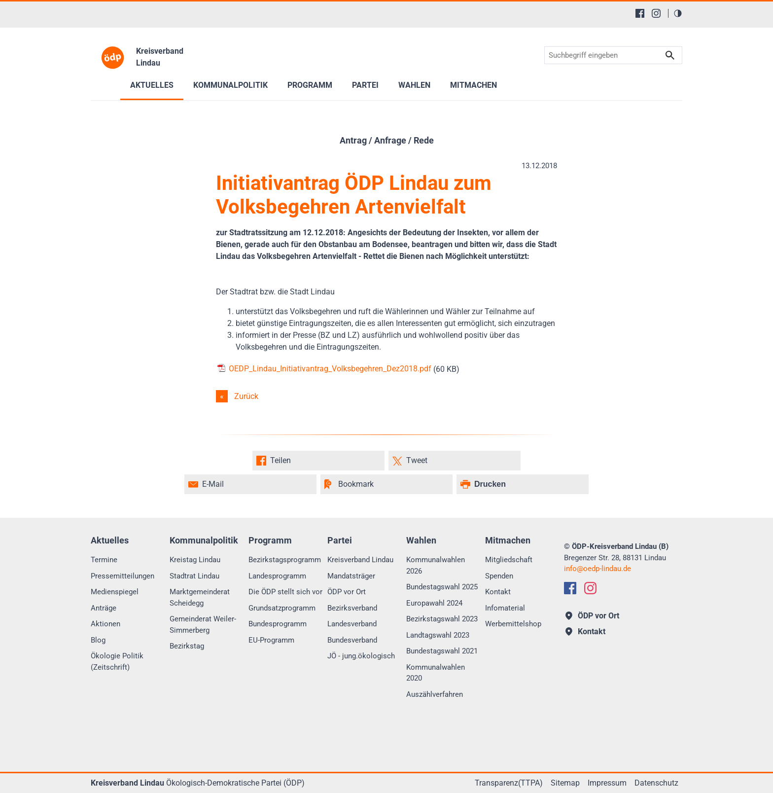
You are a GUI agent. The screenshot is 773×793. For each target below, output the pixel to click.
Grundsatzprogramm (282, 608)
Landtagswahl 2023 (437, 635)
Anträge (103, 608)
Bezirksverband (352, 608)
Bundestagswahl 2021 (442, 651)
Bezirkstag (187, 646)
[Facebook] (639, 13)
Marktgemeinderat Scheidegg (200, 597)
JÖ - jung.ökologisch (361, 655)
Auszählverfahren (434, 694)
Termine (104, 559)
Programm (309, 85)
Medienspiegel (115, 591)
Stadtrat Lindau (194, 576)
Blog (98, 640)
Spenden (499, 576)
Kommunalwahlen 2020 (435, 673)
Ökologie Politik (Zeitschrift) (117, 661)
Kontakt (498, 591)
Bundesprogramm (277, 623)
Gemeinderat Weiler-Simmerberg (203, 624)
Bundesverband (352, 640)
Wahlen (414, 85)
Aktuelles (152, 85)
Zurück (246, 396)
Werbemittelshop (513, 623)
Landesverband (352, 623)
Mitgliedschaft (508, 559)
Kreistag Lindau (195, 559)
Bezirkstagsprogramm (284, 559)
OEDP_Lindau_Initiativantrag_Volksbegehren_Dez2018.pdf (323, 368)
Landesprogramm (277, 576)
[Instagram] (656, 13)
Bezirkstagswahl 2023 (442, 618)
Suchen (670, 55)
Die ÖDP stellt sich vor (285, 591)
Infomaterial (505, 608)
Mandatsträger (351, 576)
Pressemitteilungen (122, 576)
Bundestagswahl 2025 (442, 586)
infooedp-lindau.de (597, 568)
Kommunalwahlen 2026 (435, 565)
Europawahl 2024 (434, 603)
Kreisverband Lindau (360, 559)
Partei (365, 85)
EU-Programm (271, 640)
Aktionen (105, 623)
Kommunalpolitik (230, 85)
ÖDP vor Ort (346, 591)
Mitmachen (473, 85)
